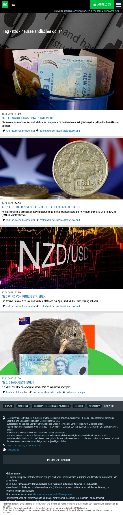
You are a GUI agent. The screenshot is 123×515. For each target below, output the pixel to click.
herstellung (23, 405)
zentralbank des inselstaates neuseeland (60, 130)
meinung (8, 405)
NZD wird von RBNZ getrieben (24, 296)
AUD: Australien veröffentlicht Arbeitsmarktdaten (41, 207)
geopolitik (78, 405)
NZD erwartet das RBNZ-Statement (28, 118)
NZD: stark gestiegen (18, 382)
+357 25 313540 (16, 445)
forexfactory (94, 405)
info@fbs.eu (13, 450)
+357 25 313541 (34, 445)
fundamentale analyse (17, 392)
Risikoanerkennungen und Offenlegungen (51, 494)
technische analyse (75, 392)
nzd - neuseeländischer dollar (20, 130)
